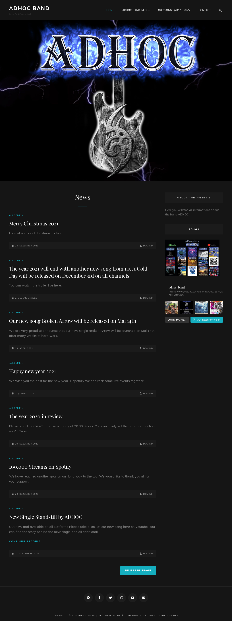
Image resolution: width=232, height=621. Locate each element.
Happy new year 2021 (32, 371)
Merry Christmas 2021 (33, 223)
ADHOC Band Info (134, 10)
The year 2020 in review (36, 416)
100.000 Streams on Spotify (40, 466)
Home (110, 10)
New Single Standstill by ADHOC (45, 516)
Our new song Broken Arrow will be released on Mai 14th (72, 320)
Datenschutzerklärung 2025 (118, 615)
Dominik (148, 245)
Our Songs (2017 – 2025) (174, 10)
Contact (204, 10)
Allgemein (16, 215)
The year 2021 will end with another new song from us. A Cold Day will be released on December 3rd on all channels (78, 272)
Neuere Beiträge (138, 570)
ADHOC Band (29, 8)
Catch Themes (169, 615)
